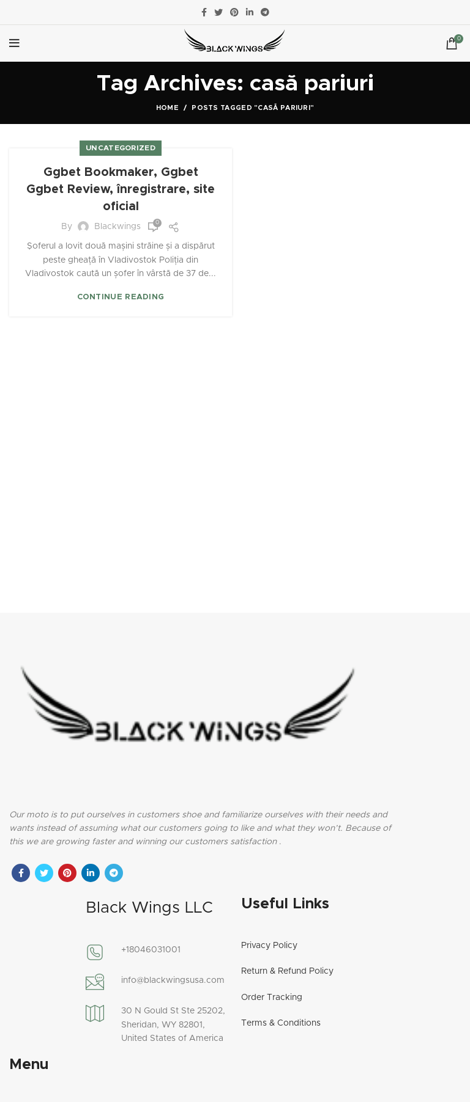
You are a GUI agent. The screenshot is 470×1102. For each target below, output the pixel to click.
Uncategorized (120, 147)
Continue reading (121, 297)
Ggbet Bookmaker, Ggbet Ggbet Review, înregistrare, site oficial (120, 189)
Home (167, 107)
